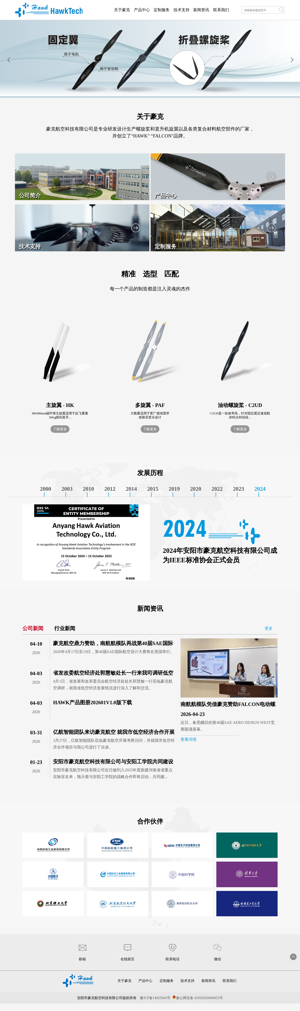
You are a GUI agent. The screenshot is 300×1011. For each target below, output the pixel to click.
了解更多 (60, 429)
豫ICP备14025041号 (155, 998)
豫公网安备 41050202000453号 (199, 998)
